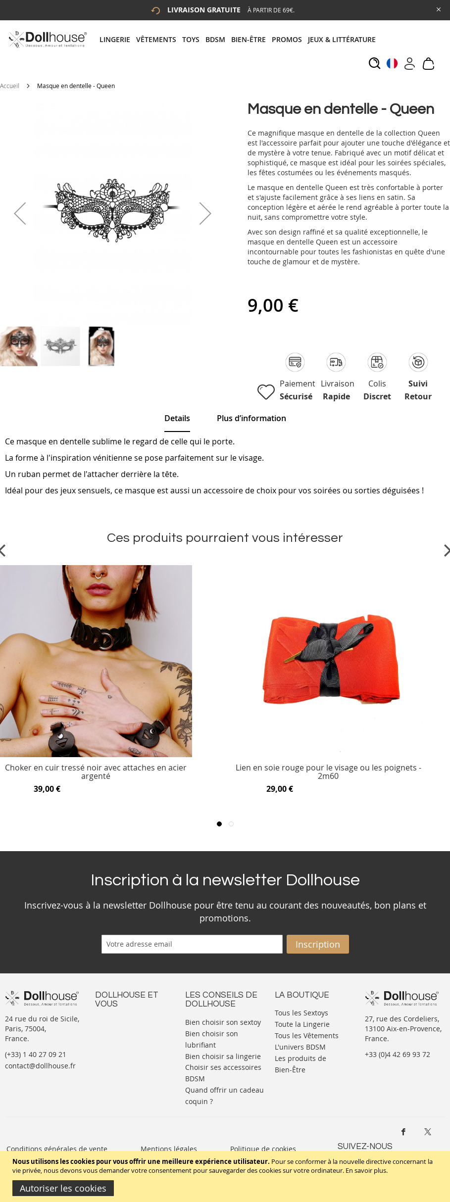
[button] (20, 213)
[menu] (241, 39)
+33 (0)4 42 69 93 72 (397, 1054)
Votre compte (117, 1031)
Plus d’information (251, 418)
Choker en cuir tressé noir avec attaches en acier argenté (96, 772)
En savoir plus (366, 1170)
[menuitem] (118, 39)
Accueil (9, 86)
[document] (226, 1176)
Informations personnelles (116, 1046)
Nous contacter (120, 1021)
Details (177, 418)
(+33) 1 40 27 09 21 (35, 1054)
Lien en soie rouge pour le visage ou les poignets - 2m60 (328, 772)
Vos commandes (122, 1060)
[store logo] (47, 39)
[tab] (240, 39)
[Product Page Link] (96, 755)
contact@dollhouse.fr (40, 1065)
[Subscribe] (318, 944)
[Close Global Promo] (438, 8)
